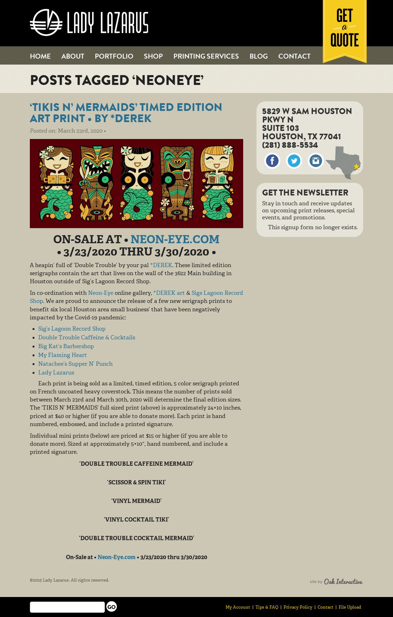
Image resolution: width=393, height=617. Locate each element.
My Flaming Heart (62, 355)
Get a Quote (345, 31)
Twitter (294, 161)
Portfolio (114, 56)
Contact (294, 56)
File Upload (350, 607)
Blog (258, 56)
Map (343, 163)
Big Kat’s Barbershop (66, 346)
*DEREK (161, 265)
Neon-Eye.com (175, 240)
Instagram (316, 161)
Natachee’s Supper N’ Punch (75, 364)
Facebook (272, 161)
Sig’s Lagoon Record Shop (72, 329)
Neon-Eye (100, 293)
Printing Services (206, 56)
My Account (238, 607)
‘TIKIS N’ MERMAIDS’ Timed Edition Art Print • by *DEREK (126, 112)
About (72, 56)
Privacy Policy (298, 607)
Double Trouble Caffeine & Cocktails (86, 337)
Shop (153, 56)
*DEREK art (169, 293)
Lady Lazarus (89, 22)
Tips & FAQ (266, 607)
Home (40, 56)
